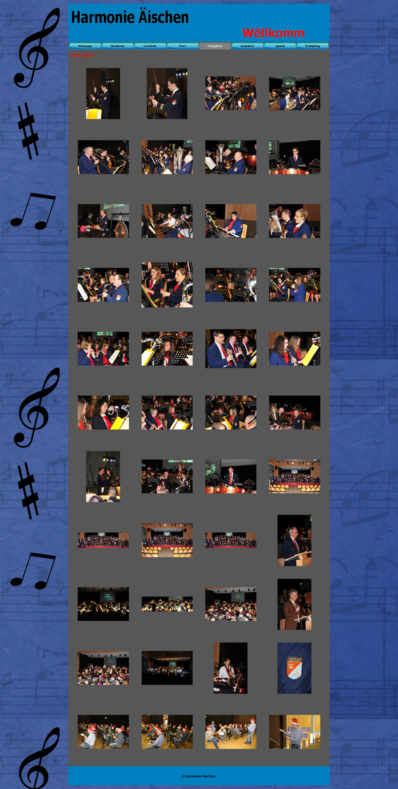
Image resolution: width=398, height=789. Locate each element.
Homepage (85, 46)
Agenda (280, 46)
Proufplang (312, 46)
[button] (103, 93)
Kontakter (247, 46)
